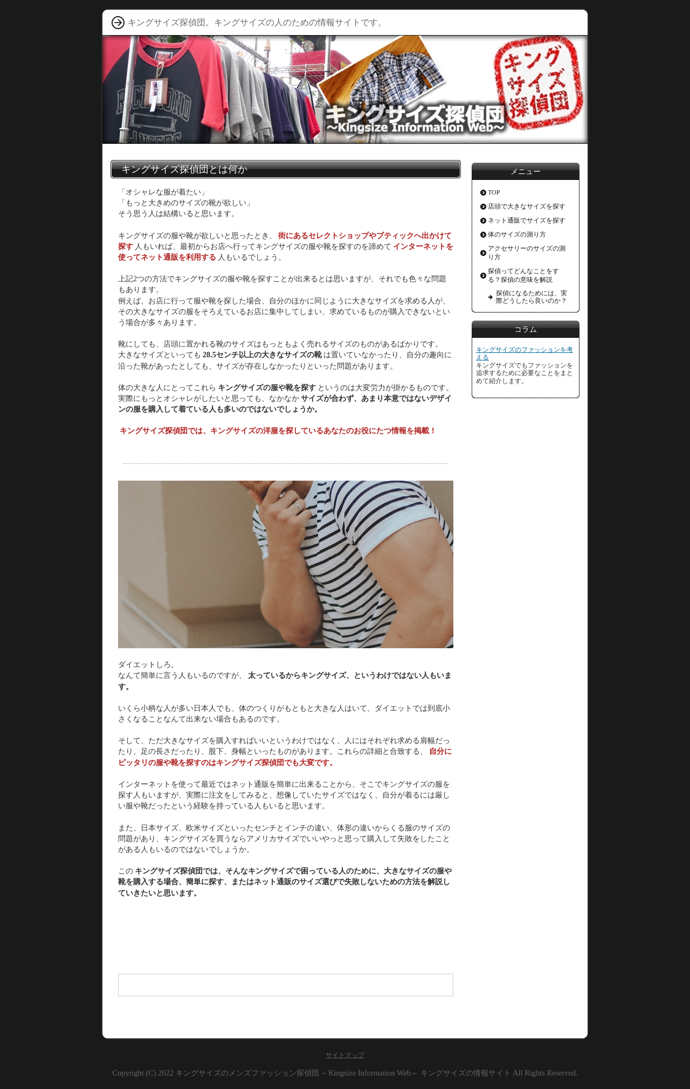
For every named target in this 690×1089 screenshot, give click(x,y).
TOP (494, 192)
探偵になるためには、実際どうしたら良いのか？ (531, 296)
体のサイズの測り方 (517, 234)
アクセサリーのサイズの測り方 (526, 253)
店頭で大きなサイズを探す (526, 206)
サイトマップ (345, 1055)
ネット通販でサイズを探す (526, 220)
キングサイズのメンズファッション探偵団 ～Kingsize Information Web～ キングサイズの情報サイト (343, 1073)
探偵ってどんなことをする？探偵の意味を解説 (523, 275)
